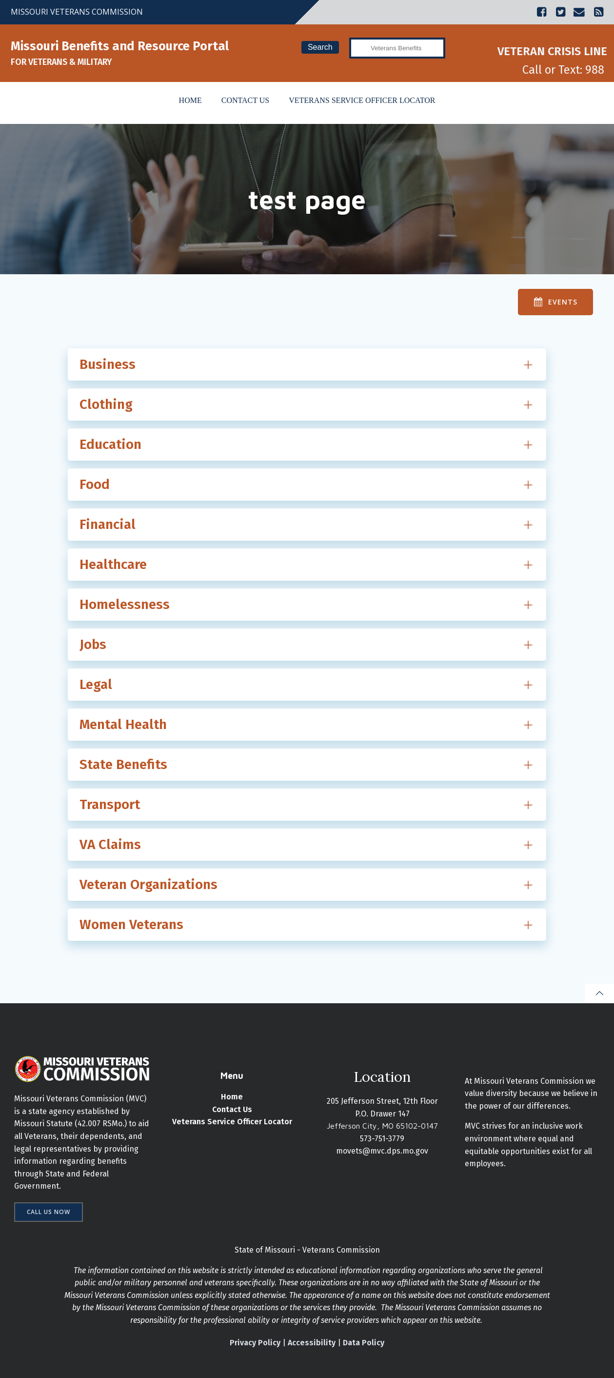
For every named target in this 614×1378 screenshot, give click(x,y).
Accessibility (312, 1342)
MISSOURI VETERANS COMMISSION (77, 11)
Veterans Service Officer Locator (362, 100)
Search (320, 47)
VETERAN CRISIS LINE (552, 51)
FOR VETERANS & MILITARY (61, 62)
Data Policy (363, 1342)
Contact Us (245, 100)
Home (190, 100)
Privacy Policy (255, 1342)
